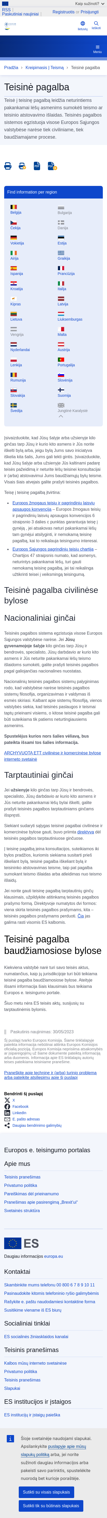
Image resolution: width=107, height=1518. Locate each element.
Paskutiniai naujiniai (20, 14)
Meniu (97, 49)
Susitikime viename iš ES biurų (32, 1310)
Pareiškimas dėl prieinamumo (31, 1194)
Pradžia (11, 67)
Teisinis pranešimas (22, 1177)
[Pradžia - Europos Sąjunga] (21, 1243)
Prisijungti (90, 12)
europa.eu (53, 1256)
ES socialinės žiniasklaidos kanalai (36, 1336)
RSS (6, 10)
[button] (11, 1100)
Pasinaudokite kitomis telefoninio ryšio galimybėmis (51, 1293)
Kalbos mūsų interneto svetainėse (35, 1363)
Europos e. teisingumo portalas (47, 1150)
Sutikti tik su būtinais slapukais (51, 1506)
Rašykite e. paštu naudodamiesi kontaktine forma (49, 1302)
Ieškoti (96, 25)
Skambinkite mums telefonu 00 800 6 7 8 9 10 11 (49, 1285)
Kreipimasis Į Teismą (45, 67)
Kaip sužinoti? (89, 3)
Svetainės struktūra (22, 1210)
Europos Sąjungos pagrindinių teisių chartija (52, 549)
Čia (81, 916)
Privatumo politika (20, 1185)
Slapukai (12, 1388)
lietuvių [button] (82, 26)
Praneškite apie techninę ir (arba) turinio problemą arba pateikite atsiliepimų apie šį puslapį (50, 1075)
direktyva (85, 832)
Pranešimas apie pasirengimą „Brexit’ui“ (41, 1202)
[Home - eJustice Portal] (40, 26)
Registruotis (63, 12)
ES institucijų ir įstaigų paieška (32, 1415)
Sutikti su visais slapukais (46, 1492)
